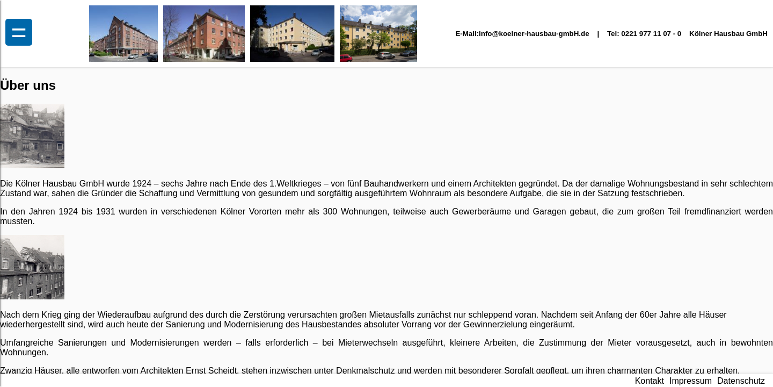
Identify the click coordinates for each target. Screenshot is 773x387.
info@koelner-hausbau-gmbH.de (534, 34)
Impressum (690, 380)
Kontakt (649, 380)
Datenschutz (741, 380)
